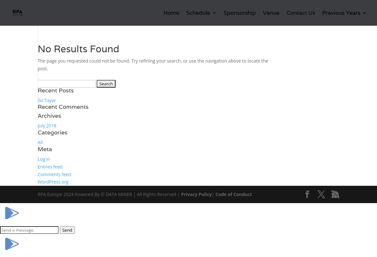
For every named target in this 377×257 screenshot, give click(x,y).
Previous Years (341, 13)
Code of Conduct (233, 194)
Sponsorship (240, 13)
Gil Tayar (47, 100)
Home (171, 13)
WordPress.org (53, 182)
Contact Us (300, 13)
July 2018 (47, 126)
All (40, 142)
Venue (271, 13)
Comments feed (54, 174)
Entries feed (50, 167)
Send (67, 230)
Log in (44, 159)
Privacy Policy (196, 194)
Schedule (198, 13)
